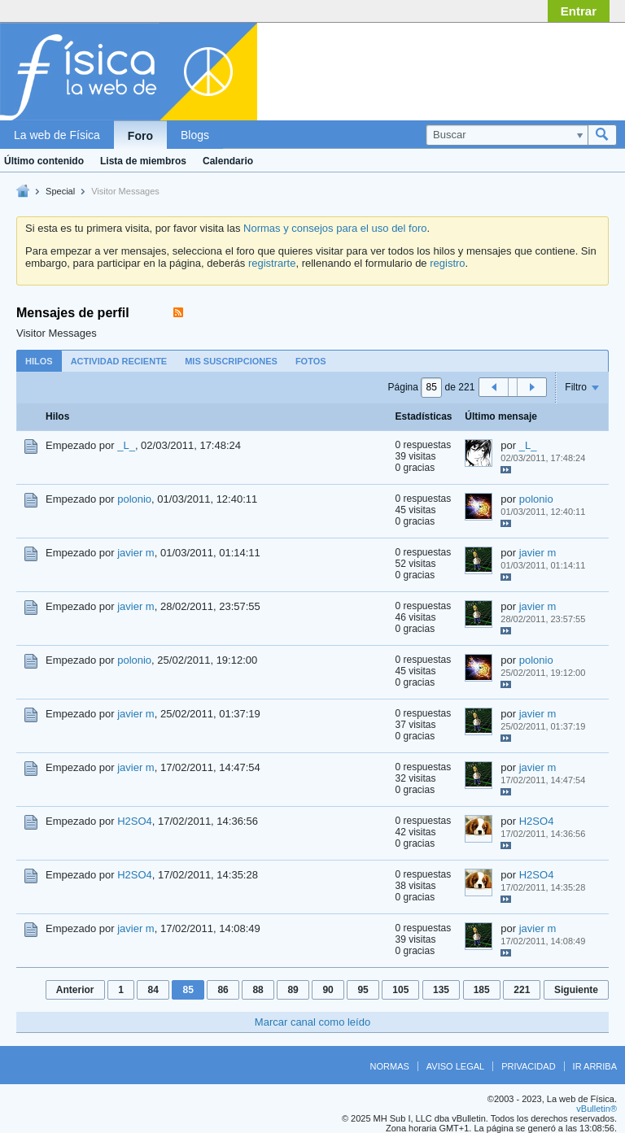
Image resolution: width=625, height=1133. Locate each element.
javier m (136, 553)
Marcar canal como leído (312, 1022)
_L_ (126, 445)
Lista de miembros (143, 161)
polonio (134, 499)
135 (441, 990)
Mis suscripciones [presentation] (231, 361)
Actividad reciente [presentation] (119, 361)
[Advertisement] (486, 67)
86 (222, 990)
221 (522, 990)
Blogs (195, 135)
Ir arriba (595, 1066)
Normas (389, 1066)
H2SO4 (134, 821)
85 (187, 990)
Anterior (75, 990)
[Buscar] (507, 135)
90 (327, 990)
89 (292, 990)
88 (257, 990)
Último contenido (44, 161)
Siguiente (576, 990)
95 (362, 990)
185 (482, 990)
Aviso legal (455, 1066)
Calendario (228, 161)
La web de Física (57, 135)
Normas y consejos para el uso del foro (334, 228)
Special (60, 191)
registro (447, 263)
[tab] (39, 361)
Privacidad (528, 1066)
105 (400, 990)
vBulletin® (596, 1108)
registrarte (272, 263)
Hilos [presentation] (39, 361)
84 (152, 990)
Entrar (579, 11)
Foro (140, 135)
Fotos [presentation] (310, 361)
